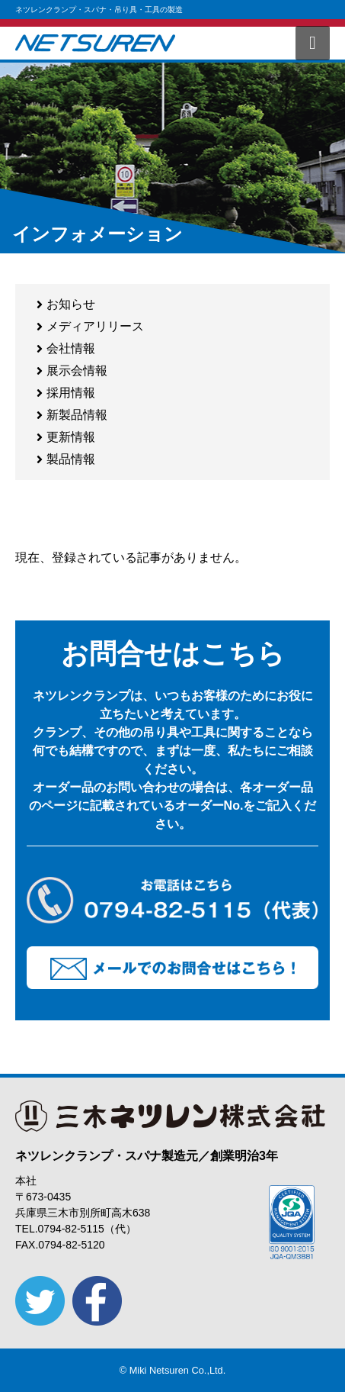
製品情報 (70, 459)
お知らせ (70, 304)
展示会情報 (76, 370)
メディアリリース (95, 326)
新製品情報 (76, 414)
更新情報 (70, 436)
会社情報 (70, 348)
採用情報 (70, 392)
